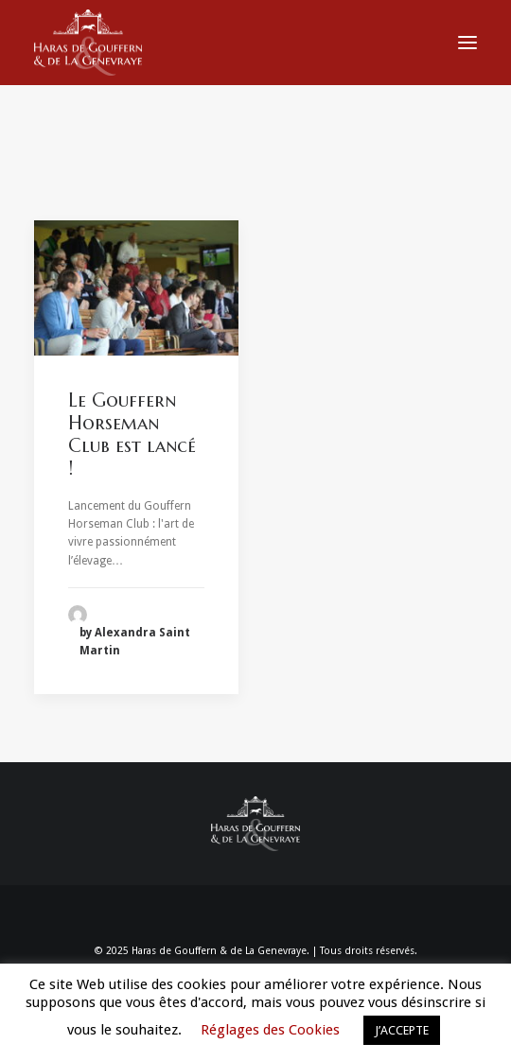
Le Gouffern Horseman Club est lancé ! (132, 434)
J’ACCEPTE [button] (402, 1030)
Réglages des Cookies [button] (270, 1029)
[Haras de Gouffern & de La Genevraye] (88, 42)
